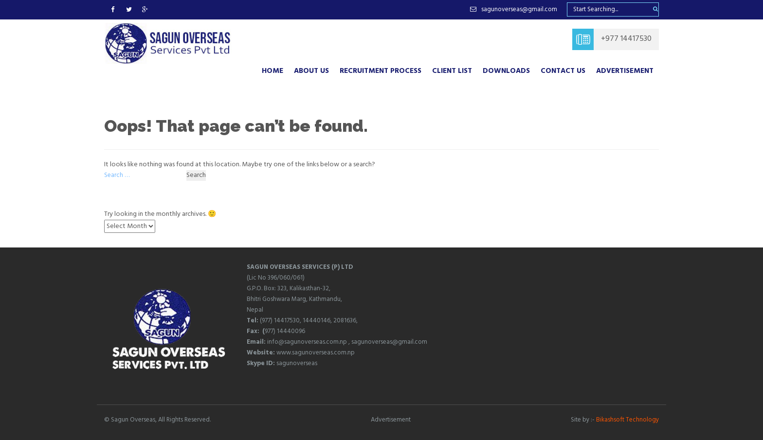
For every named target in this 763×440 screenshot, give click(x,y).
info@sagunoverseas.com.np (307, 342)
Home (272, 71)
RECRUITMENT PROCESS (380, 71)
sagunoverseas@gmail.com (389, 342)
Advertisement (625, 71)
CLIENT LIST (452, 71)
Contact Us (563, 71)
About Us (311, 71)
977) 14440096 (285, 331)
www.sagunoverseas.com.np (315, 353)
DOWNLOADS (506, 71)
